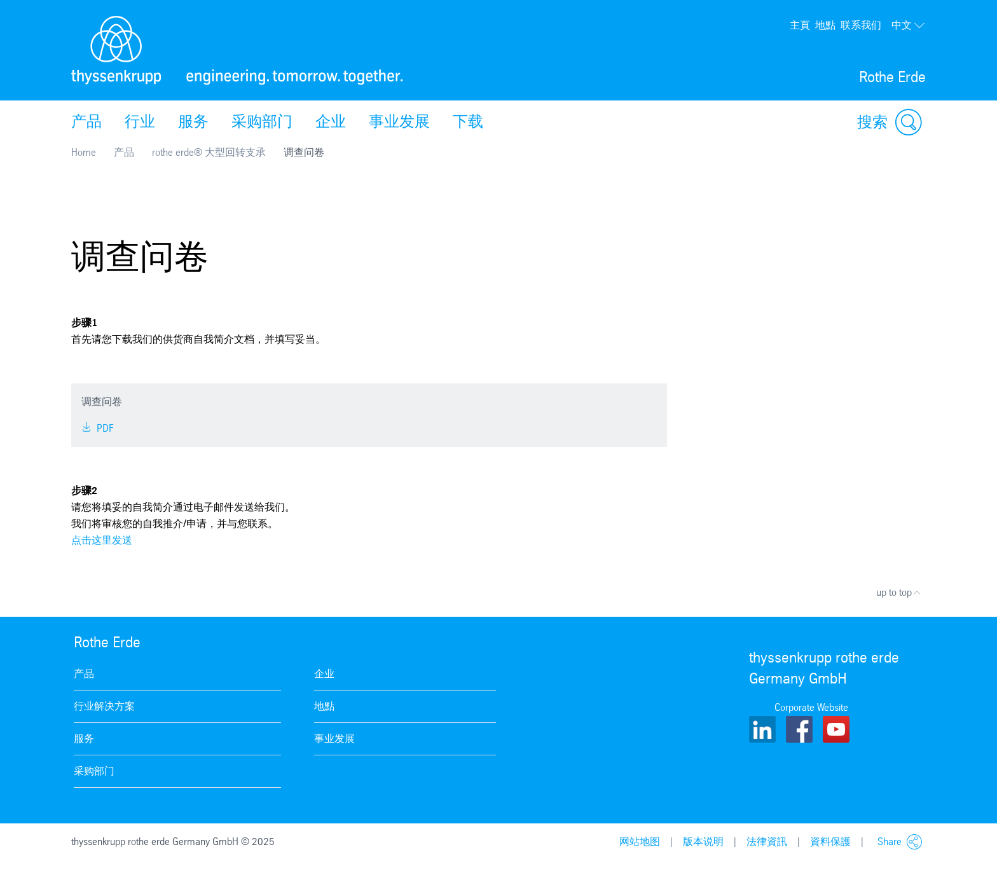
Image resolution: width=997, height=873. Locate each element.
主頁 (800, 25)
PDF (97, 428)
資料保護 (830, 841)
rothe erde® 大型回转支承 (209, 152)
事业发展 (399, 121)
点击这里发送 (101, 540)
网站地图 (639, 841)
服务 (193, 121)
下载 (468, 121)
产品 (86, 121)
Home (83, 152)
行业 (140, 121)
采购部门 (261, 121)
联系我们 (861, 25)
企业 (330, 121)
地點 (825, 25)
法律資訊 (766, 841)
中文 (908, 25)
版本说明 (703, 841)
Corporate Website (811, 707)
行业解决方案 (104, 706)
